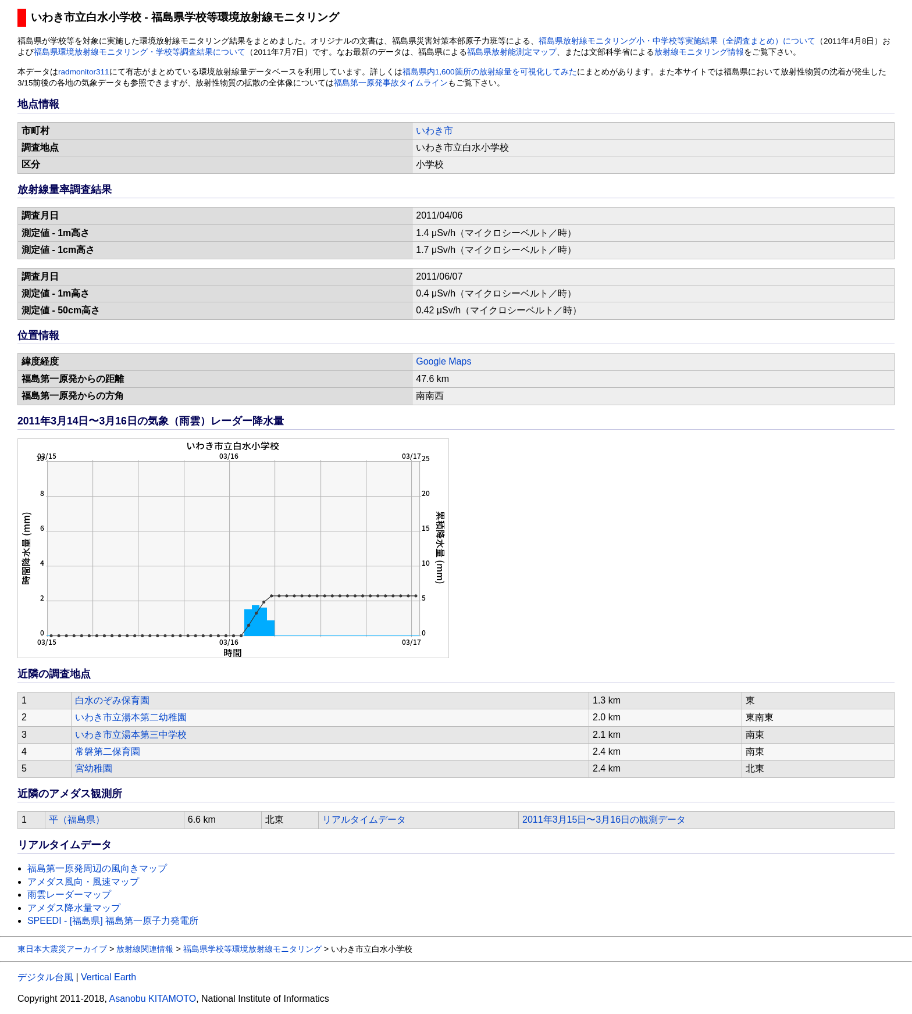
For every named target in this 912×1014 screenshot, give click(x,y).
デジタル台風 (45, 977)
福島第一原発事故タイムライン (391, 82)
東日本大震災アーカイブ (62, 949)
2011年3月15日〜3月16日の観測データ (604, 819)
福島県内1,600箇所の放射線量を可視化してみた (489, 71)
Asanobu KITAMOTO (152, 999)
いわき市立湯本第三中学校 (131, 735)
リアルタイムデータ (364, 819)
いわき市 (434, 130)
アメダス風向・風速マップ (83, 882)
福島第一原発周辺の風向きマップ (97, 868)
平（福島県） (77, 819)
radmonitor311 (83, 71)
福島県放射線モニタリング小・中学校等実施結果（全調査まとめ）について (677, 41)
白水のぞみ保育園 (112, 700)
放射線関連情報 (144, 949)
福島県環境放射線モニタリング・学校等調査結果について (139, 52)
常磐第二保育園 (107, 751)
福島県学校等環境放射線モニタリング (252, 949)
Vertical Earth (108, 977)
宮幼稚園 (93, 768)
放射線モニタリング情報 (699, 52)
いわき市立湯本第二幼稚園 (131, 717)
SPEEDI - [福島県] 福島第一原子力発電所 (112, 921)
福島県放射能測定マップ (512, 52)
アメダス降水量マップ (73, 908)
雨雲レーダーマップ (69, 894)
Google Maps (443, 361)
